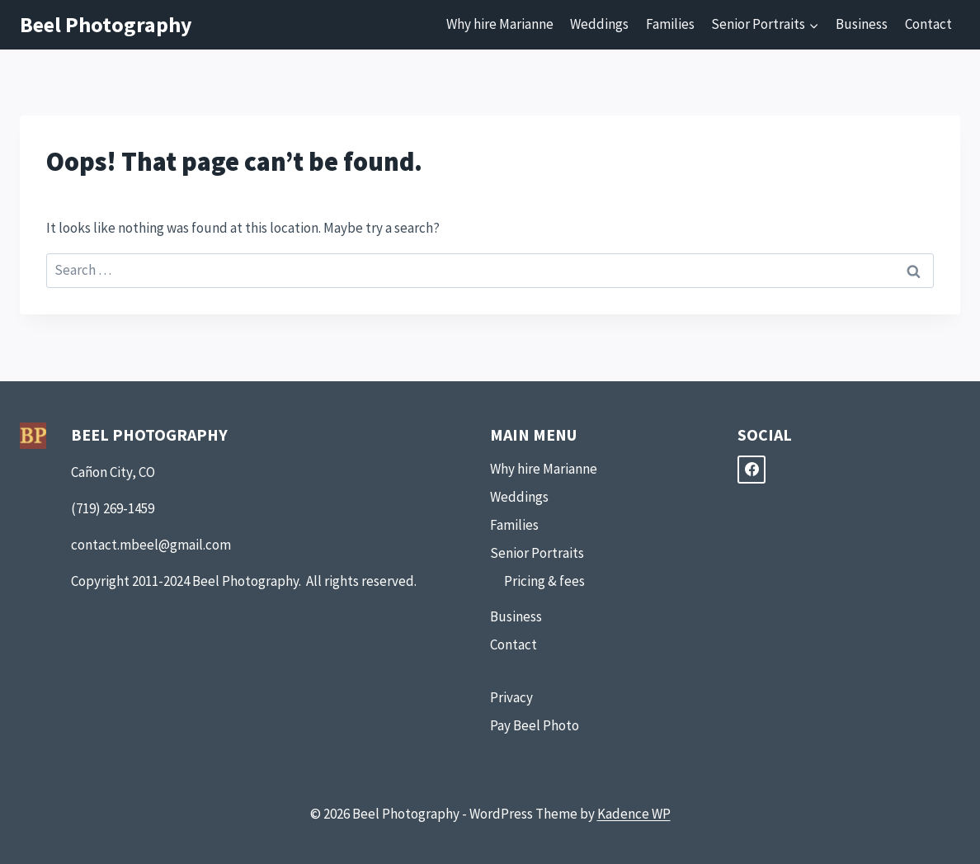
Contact (928, 24)
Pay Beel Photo (534, 725)
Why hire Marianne (500, 24)
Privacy (511, 697)
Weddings (599, 24)
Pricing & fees (544, 581)
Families (670, 24)
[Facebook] (751, 470)
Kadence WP (634, 814)
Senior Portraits (537, 553)
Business (862, 24)
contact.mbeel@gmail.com (151, 545)
